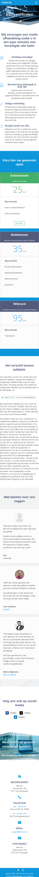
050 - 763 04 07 (19, 806)
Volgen (13, 713)
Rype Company (9, 674)
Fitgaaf (6, 609)
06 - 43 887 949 (19, 813)
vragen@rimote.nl (19, 832)
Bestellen (19, 223)
